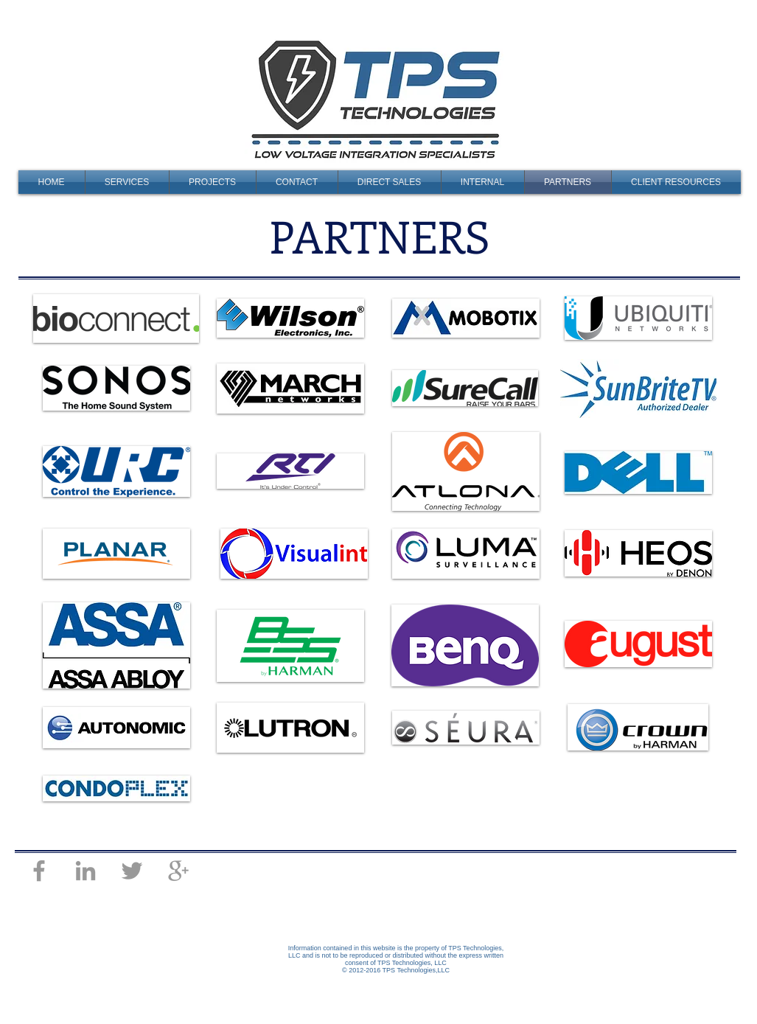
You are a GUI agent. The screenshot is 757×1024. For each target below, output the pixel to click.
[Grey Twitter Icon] (132, 871)
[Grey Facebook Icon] (39, 871)
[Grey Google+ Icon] (178, 871)
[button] (213, 182)
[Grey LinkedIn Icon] (85, 871)
